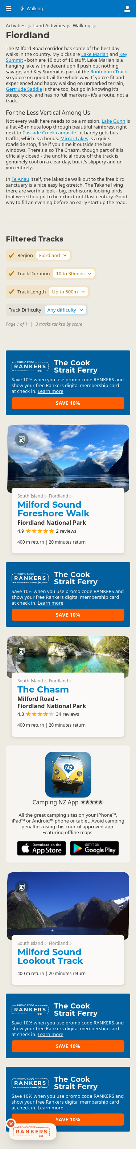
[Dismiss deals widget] (11, 1123)
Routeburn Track (108, 71)
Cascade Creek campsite (49, 132)
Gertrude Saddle (24, 89)
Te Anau (20, 179)
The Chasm (43, 689)
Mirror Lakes (74, 138)
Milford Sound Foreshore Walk (53, 509)
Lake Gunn (113, 121)
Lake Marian (94, 54)
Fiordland (58, 496)
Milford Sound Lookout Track (50, 956)
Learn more (50, 391)
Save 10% (68, 402)
